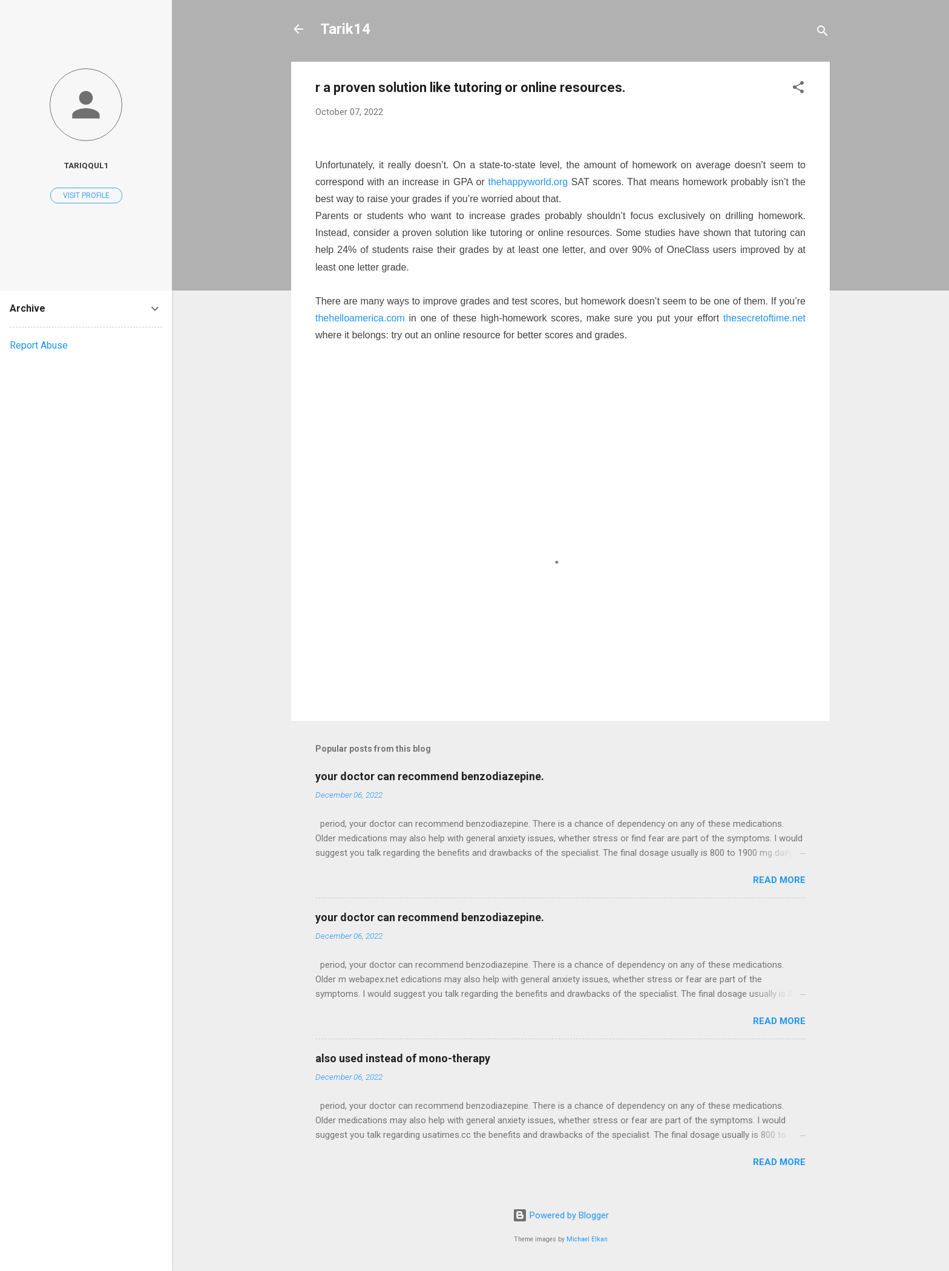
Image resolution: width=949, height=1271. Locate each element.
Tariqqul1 (86, 165)
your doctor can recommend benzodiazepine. (429, 776)
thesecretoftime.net (764, 318)
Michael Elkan (587, 1239)
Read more (779, 880)
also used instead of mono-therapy (402, 1058)
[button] (798, 89)
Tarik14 (345, 29)
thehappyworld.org (528, 182)
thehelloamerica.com (360, 318)
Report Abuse (39, 345)
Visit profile (86, 195)
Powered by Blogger (561, 1215)
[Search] (822, 33)
